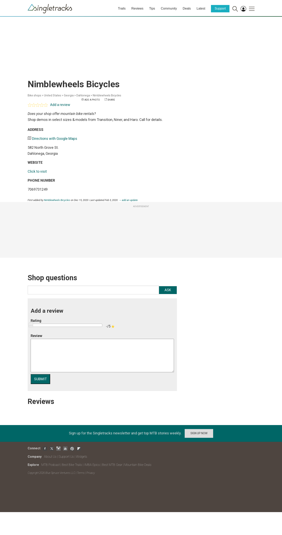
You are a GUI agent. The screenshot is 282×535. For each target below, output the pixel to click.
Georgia (69, 95)
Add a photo (92, 99)
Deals (187, 8)
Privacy (90, 472)
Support (220, 8)
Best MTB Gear (112, 465)
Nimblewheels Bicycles (107, 95)
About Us (50, 457)
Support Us (66, 457)
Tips (152, 8)
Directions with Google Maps (54, 138)
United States (52, 95)
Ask (168, 290)
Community (169, 8)
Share (111, 99)
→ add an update (128, 200)
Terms (81, 472)
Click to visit (37, 171)
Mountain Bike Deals (137, 465)
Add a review (60, 105)
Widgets (81, 457)
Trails (122, 8)
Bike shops (34, 95)
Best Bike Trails (72, 465)
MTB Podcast (50, 465)
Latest (201, 8)
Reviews (137, 8)
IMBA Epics (92, 465)
